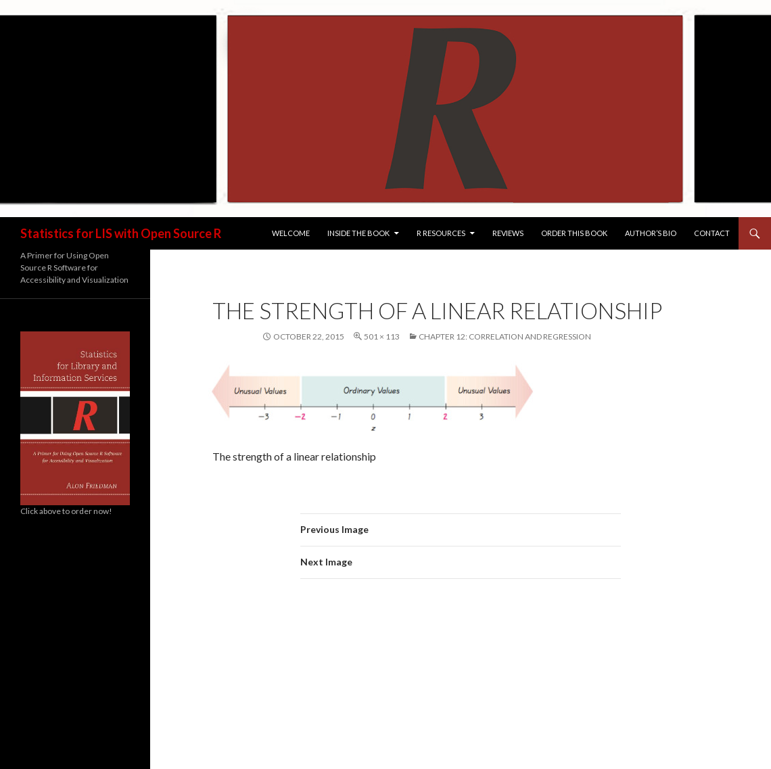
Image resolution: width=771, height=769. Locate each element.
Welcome (291, 233)
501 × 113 (382, 336)
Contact (712, 233)
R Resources (441, 233)
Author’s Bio (650, 233)
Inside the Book (358, 233)
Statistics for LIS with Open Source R (120, 233)
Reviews (507, 233)
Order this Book (574, 233)
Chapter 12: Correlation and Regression (505, 336)
